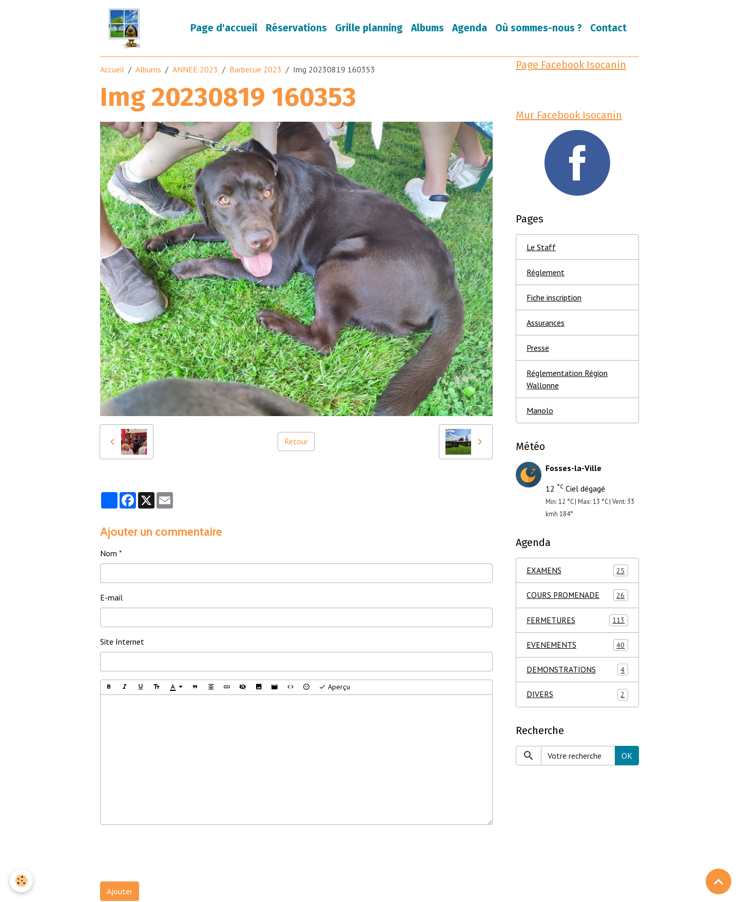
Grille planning (369, 28)
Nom (108, 554)
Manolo (540, 412)
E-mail (111, 598)
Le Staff (541, 249)
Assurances (546, 325)
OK (626, 760)
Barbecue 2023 (255, 70)
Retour (296, 442)
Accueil (112, 70)
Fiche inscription (554, 299)
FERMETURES (577, 623)
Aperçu (334, 688)
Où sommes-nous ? (538, 28)
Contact (608, 28)
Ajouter (119, 892)
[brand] (126, 28)
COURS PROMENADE (577, 598)
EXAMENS (577, 573)
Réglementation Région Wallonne (567, 381)
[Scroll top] (718, 881)
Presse (538, 350)
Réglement (546, 274)
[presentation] (178, 854)
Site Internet (122, 642)
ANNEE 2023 (195, 70)
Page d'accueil (224, 28)
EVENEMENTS (577, 648)
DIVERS (577, 699)
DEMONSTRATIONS (577, 674)
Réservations (296, 28)
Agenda (469, 28)
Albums (427, 28)
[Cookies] (21, 880)
